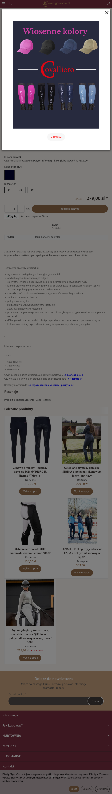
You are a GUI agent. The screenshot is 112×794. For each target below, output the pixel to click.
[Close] (107, 12)
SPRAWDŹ (56, 137)
